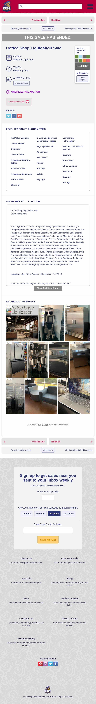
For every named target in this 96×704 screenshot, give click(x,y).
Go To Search (48, 29)
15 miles (26, 514)
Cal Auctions (82, 73)
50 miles (54, 514)
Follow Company (82, 79)
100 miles (68, 514)
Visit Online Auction (22, 83)
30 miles (40, 514)
